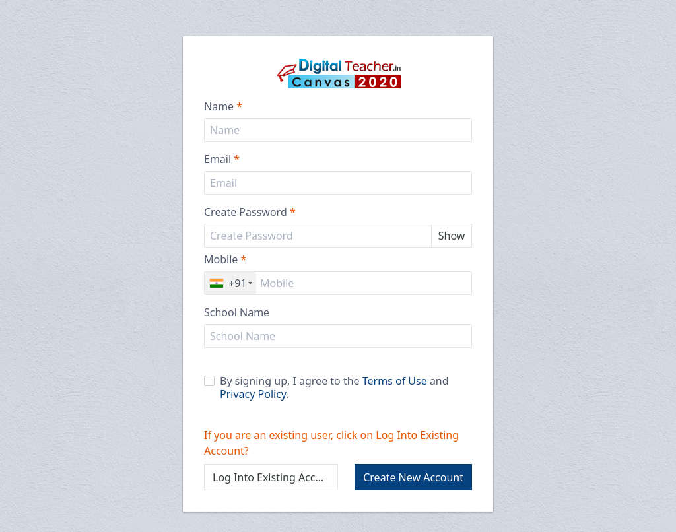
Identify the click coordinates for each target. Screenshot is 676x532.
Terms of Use (395, 381)
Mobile (225, 259)
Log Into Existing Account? (275, 477)
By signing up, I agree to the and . (326, 387)
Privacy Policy (253, 394)
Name (223, 106)
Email (222, 159)
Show (451, 235)
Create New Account (413, 477)
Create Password (250, 212)
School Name (236, 312)
